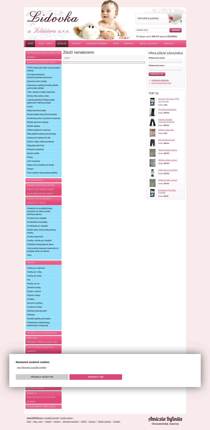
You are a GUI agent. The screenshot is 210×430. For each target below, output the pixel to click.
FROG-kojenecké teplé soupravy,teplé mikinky (43, 69)
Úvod (30, 43)
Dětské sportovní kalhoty (37, 122)
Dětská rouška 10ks (166, 130)
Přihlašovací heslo (156, 65)
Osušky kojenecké (35, 237)
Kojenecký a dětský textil (41, 62)
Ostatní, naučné (34, 291)
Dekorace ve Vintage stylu (42, 333)
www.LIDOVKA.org (35, 418)
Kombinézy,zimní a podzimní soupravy (43, 118)
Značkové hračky (34, 307)
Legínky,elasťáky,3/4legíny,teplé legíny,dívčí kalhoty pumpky (41, 101)
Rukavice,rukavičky (35, 149)
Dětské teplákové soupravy (38, 130)
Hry (28, 280)
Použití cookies (66, 418)
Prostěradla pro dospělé (37, 226)
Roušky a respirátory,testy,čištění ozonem (41, 397)
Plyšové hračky (33, 295)
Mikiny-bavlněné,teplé (36, 110)
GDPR (116, 43)
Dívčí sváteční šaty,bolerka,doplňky (42, 173)
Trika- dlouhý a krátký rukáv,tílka (41, 92)
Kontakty (169, 43)
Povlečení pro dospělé (36, 218)
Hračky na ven (33, 284)
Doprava (128, 43)
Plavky (30, 157)
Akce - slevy (45, 43)
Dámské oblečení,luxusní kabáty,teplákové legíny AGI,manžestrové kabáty (40, 189)
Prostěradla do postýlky (37, 222)
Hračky (31, 262)
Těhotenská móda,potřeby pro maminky (44, 55)
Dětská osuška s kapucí (167, 150)
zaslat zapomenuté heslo (161, 83)
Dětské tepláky (33, 126)
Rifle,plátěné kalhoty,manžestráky (41, 134)
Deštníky (31, 315)
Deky (29, 255)
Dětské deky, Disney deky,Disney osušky (41, 231)
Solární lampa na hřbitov (168, 170)
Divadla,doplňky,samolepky (39, 319)
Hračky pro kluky (34, 276)
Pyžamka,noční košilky (37, 81)
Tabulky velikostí (148, 43)
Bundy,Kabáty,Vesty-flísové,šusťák (42, 114)
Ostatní (30, 169)
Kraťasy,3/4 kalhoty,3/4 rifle (38, 138)
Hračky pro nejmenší (36, 268)
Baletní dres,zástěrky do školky (40, 165)
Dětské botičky (35, 180)
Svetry (30, 107)
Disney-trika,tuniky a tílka (38, 96)
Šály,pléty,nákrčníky (35, 145)
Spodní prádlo (33, 153)
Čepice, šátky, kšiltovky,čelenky (40, 142)
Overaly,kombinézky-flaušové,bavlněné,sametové (39, 76)
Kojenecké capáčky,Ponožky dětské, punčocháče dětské (43, 86)
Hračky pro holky (34, 272)
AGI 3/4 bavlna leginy (166, 140)
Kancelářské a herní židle (41, 407)
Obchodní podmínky (97, 43)
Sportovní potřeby (35, 303)
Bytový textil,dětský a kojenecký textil (39, 201)
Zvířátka (30, 299)
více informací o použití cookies (31, 367)
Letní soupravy (33, 161)
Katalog (61, 43)
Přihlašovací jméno (157, 58)
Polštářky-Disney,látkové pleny (40, 244)
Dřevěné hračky (34, 287)
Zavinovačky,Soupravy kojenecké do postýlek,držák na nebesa (43, 249)
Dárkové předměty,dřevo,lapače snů (42, 340)
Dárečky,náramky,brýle (37, 311)
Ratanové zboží (35, 388)
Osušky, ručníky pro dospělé (39, 240)
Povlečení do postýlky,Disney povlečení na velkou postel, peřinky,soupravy (39, 211)
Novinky (76, 43)
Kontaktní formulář (51, 418)
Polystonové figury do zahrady (40, 349)
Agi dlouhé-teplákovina (167, 109)
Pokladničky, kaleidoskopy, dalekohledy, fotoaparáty (38, 324)
